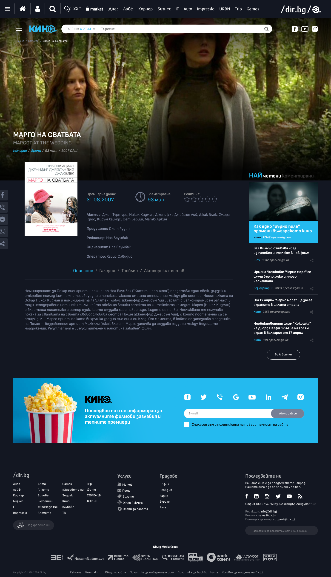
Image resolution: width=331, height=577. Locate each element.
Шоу (257, 260)
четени (272, 176)
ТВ (64, 513)
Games (67, 484)
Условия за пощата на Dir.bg (242, 572)
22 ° (72, 9)
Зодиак (67, 495)
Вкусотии (45, 501)
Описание (83, 270)
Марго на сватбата (55, 41)
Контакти (93, 572)
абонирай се (287, 413)
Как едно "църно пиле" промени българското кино (283, 229)
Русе (163, 507)
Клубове (68, 507)
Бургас (165, 502)
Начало (20, 41)
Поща (126, 491)
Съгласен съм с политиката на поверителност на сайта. (241, 424)
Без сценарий (263, 288)
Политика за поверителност (152, 572)
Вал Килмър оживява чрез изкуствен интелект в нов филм (281, 250)
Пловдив (166, 490)
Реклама (76, 572)
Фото (91, 490)
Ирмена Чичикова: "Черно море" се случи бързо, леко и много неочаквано (282, 276)
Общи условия (115, 572)
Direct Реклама (133, 503)
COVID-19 (94, 495)
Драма (36, 151)
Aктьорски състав (164, 270)
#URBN (92, 501)
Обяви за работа (135, 509)
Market (127, 485)
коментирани (298, 176)
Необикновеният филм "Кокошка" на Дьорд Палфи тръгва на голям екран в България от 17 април (282, 328)
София (164, 484)
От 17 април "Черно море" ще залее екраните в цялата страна (283, 302)
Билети (128, 496)
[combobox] (88, 29)
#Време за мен (48, 507)
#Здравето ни (73, 490)
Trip (89, 484)
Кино (257, 237)
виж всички (283, 354)
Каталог (33, 41)
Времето (44, 513)
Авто (42, 484)
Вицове (43, 495)
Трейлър (129, 270)
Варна (164, 496)
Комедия (20, 151)
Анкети (43, 490)
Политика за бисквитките (197, 572)
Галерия (107, 270)
